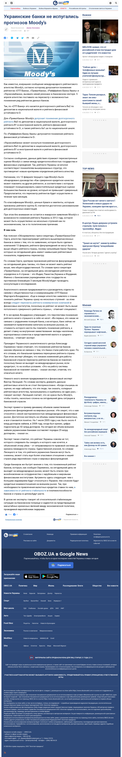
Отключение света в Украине (100, 8)
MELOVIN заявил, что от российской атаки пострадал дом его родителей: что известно (99, 50)
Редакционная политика (13, 519)
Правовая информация (78, 534)
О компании (27, 534)
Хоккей (43, 601)
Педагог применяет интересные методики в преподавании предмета (92, 82)
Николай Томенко (90, 435)
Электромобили (40, 616)
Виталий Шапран (90, 320)
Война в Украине (29, 8)
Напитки (35, 623)
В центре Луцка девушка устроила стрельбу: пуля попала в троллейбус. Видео (99, 226)
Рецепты (26, 623)
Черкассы (58, 593)
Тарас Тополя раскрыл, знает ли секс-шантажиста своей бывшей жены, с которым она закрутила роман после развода (94, 99)
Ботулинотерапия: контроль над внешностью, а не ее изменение (93, 416)
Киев (25, 593)
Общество (97, 586)
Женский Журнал (59, 646)
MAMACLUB (44, 638)
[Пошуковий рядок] (116, 3)
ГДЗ (24, 608)
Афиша (26, 646)
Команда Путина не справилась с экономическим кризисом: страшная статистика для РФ (93, 313)
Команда (50, 534)
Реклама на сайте (29, 541)
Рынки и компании (30, 631)
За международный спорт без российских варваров (96, 430)
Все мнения (89, 456)
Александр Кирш (90, 449)
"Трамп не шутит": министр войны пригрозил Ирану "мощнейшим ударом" (99, 246)
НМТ (62, 608)
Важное (86, 15)
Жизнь (51, 586)
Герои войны (15, 8)
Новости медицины (30, 638)
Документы (51, 541)
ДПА (51, 608)
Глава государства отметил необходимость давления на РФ (99, 211)
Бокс (49, 601)
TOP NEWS (88, 168)
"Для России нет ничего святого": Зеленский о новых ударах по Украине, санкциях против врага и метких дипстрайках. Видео (99, 203)
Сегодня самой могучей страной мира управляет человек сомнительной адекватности (95, 345)
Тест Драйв (27, 616)
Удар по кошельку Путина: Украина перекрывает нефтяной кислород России (95, 329)
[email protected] (31, 740)
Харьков (32, 593)
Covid (52, 638)
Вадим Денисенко (90, 336)
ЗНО (57, 608)
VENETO (63, 8)
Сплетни (34, 646)
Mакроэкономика (46, 631)
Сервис (57, 616)
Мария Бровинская (17, 28)
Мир (35, 586)
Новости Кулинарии (48, 623)
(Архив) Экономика (33, 28)
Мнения (86, 305)
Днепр (50, 593)
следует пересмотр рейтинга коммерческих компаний (40, 302)
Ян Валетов (88, 352)
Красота (42, 646)
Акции (50, 616)
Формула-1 (57, 601)
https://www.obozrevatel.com (82, 690)
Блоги (80, 586)
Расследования (70, 586)
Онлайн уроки (43, 608)
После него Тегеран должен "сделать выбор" (99, 253)
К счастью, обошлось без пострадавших (98, 233)
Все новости (112, 586)
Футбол (26, 601)
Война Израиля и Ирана (48, 8)
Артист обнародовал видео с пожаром (97, 57)
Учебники (32, 608)
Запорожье (41, 593)
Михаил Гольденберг (91, 422)
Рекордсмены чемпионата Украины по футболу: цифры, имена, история (95, 400)
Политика (23, 586)
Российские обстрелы (77, 8)
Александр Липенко (91, 406)
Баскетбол (34, 601)
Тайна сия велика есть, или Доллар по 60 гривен (95, 444)
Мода (49, 646)
